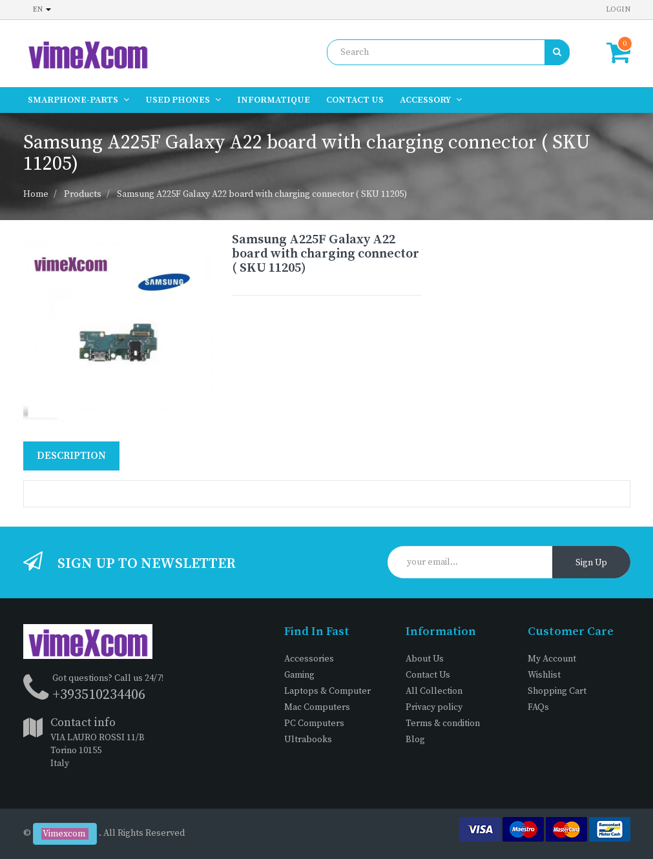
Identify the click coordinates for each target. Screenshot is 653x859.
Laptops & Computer (327, 691)
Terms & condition (443, 723)
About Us (425, 659)
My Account (552, 659)
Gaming (299, 675)
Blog (415, 739)
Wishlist (544, 675)
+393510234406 (98, 694)
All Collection (434, 691)
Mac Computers (317, 707)
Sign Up (591, 563)
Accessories (309, 659)
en (42, 9)
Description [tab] (71, 455)
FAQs (538, 707)
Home (35, 194)
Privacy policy (434, 707)
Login (618, 9)
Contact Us (428, 675)
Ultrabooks (308, 739)
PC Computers (314, 723)
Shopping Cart (557, 691)
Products (82, 194)
